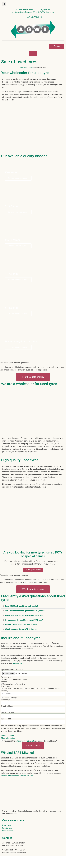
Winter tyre (20, 684)
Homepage (23, 67)
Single (14, 698)
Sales (31, 67)
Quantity (4, 691)
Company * (5, 700)
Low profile (5, 686)
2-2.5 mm (7, 689)
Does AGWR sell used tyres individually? (21, 606)
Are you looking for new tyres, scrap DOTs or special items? (33, 554)
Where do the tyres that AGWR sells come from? (24, 615)
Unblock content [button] (7, 735)
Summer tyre (8, 684)
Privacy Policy (18, 663)
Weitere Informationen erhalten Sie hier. (17, 776)
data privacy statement (24, 741)
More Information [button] (8, 738)
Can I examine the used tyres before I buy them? (24, 611)
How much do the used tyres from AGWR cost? (24, 620)
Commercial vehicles (18, 680)
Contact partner (7, 712)
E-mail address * (7, 706)
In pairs (6, 698)
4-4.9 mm (30, 689)
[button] (4, 4)
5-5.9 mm (41, 689)
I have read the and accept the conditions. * (30, 741)
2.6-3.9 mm (18, 689)
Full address (6, 719)
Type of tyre (6, 677)
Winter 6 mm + (54, 689)
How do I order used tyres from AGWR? (21, 625)
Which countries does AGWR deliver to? (21, 629)
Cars (5, 680)
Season (4, 682)
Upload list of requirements (12, 670)
